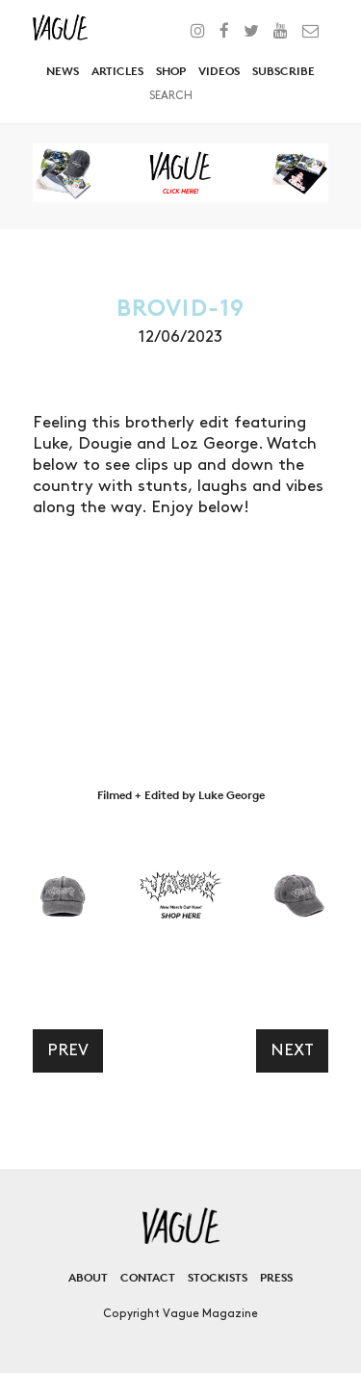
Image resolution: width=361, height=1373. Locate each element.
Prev (68, 1050)
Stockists (217, 1277)
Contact (147, 1277)
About (88, 1277)
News (62, 71)
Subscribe (283, 71)
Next (292, 1050)
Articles (117, 71)
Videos (219, 71)
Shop (171, 71)
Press (276, 1277)
